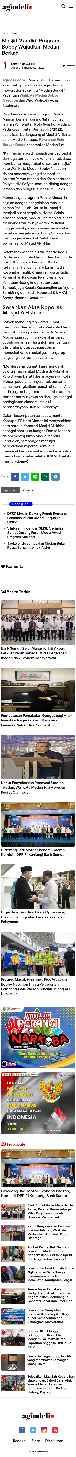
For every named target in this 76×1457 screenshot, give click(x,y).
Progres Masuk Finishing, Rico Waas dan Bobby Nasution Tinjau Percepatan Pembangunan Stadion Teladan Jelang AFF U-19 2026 (36, 986)
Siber (35, 1441)
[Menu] (72, 6)
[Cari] (63, 6)
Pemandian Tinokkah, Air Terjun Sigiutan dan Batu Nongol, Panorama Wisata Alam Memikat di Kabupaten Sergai (50, 1274)
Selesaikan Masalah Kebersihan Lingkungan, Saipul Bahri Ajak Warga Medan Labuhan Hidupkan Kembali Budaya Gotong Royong (51, 1384)
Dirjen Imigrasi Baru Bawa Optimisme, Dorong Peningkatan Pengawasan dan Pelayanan (33, 917)
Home (5, 33)
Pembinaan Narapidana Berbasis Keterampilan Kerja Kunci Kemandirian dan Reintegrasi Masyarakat (48, 1316)
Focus (14, 33)
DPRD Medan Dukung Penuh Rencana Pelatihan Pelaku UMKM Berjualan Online (37, 517)
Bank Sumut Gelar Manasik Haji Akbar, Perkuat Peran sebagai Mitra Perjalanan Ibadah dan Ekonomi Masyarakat (34, 653)
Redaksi (19, 1441)
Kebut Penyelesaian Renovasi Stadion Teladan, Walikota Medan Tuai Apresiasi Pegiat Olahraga (34, 788)
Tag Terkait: (10, 490)
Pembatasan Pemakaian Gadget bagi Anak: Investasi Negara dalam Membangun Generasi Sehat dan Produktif (37, 720)
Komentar (69, 65)
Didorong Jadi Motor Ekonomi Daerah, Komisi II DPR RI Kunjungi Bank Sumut (33, 852)
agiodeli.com (14, 80)
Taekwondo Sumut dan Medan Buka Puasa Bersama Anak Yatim (36, 545)
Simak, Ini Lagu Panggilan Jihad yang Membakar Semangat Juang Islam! (51, 1360)
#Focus (28, 490)
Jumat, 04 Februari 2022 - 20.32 (27, 67)
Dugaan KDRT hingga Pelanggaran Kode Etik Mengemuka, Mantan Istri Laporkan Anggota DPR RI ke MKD (49, 1339)
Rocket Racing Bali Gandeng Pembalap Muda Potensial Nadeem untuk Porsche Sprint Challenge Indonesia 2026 (49, 1253)
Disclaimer (54, 1441)
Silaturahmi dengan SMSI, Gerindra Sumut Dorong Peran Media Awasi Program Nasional (35, 532)
